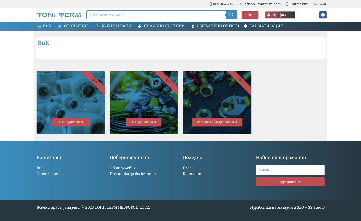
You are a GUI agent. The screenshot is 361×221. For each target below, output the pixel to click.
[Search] (231, 14)
